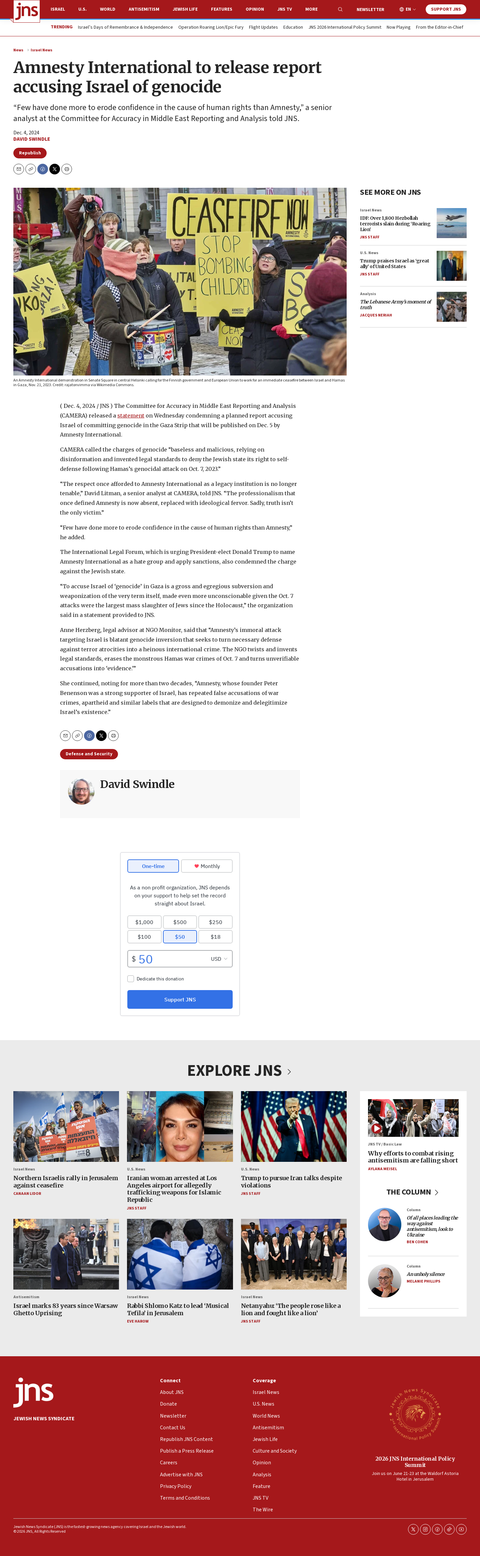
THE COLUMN (413, 1192)
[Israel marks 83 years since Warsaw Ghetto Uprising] (66, 1254)
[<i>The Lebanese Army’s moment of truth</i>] (452, 307)
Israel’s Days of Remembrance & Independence (125, 28)
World (107, 9)
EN (408, 9)
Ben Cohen (417, 1242)
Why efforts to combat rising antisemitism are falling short (413, 1156)
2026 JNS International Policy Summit (415, 1461)
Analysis (368, 294)
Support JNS (446, 9)
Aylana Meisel (382, 1169)
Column (414, 1210)
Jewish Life (185, 9)
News (18, 50)
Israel (58, 9)
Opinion (255, 9)
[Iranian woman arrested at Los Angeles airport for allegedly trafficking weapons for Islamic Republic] (180, 1126)
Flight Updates (263, 28)
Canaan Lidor (27, 1194)
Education (293, 28)
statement (130, 415)
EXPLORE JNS (240, 1070)
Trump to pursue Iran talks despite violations (291, 1182)
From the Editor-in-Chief (439, 28)
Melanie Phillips (423, 1281)
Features (221, 9)
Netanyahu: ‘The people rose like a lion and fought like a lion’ (291, 1309)
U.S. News (369, 253)
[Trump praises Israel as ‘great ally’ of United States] (452, 266)
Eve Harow (138, 1322)
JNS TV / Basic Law (385, 1144)
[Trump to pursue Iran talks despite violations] (294, 1126)
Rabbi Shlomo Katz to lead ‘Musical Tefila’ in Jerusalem (178, 1309)
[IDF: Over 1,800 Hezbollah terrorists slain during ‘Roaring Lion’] (452, 223)
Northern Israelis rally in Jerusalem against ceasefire (65, 1182)
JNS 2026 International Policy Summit (344, 28)
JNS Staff (369, 237)
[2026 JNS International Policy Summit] (415, 1414)
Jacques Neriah (376, 315)
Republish (30, 153)
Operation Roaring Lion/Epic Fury (211, 28)
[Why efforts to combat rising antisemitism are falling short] (413, 1118)
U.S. (82, 9)
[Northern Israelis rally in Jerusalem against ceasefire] (66, 1126)
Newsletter (370, 9)
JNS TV (284, 9)
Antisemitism (144, 9)
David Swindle (31, 139)
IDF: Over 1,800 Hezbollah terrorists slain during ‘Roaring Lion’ (395, 223)
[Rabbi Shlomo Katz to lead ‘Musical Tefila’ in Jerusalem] (180, 1254)
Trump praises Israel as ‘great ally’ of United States (394, 264)
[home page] (26, 11)
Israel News (41, 50)
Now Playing (399, 28)
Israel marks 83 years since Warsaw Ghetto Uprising (65, 1309)
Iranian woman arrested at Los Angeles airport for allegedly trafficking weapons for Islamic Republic (174, 1189)
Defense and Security (89, 754)
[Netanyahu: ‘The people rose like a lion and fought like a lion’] (294, 1254)
